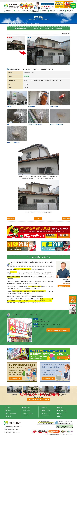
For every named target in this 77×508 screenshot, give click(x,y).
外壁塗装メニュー (26, 407)
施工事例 (43, 11)
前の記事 (65, 218)
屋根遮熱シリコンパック (45, 410)
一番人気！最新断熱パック (46, 412)
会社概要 (7, 409)
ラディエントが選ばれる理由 (11, 413)
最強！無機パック (27, 415)
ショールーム (8, 410)
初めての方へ (8, 11)
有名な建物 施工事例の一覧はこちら (38, 399)
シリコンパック (27, 409)
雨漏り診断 (60, 407)
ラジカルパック (27, 410)
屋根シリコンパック (45, 409)
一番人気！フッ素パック (28, 413)
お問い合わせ (8, 416)
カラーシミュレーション (62, 410)
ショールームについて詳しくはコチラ (57, 330)
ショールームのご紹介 (69, 10)
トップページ (8, 407)
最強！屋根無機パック (45, 415)
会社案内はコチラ (63, 286)
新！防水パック (27, 412)
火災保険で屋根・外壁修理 (63, 412)
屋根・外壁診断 (61, 409)
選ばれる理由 (25, 11)
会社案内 (17, 11)
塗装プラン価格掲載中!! (34, 10)
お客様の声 (60, 11)
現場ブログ (51, 11)
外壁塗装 (26, 76)
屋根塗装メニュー (44, 407)
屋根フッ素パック (44, 413)
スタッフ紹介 (8, 415)
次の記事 (11, 218)
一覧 (38, 218)
